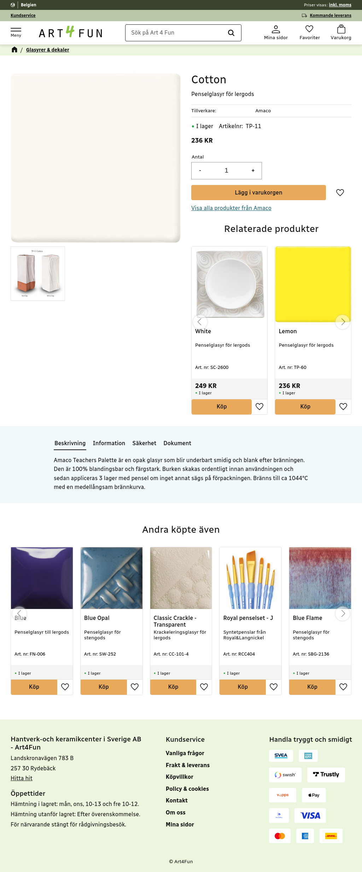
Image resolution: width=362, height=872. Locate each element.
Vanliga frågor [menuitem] (185, 753)
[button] (15, 32)
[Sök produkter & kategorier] (183, 33)
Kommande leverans (330, 15)
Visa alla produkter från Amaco (231, 208)
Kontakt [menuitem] (177, 800)
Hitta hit (22, 778)
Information (109, 443)
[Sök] (231, 33)
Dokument (177, 443)
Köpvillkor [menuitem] (179, 777)
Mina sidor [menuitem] (180, 824)
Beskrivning (70, 443)
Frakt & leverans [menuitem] (188, 765)
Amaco (263, 111)
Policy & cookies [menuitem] (187, 789)
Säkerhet (144, 443)
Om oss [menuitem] (176, 812)
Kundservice (23, 15)
